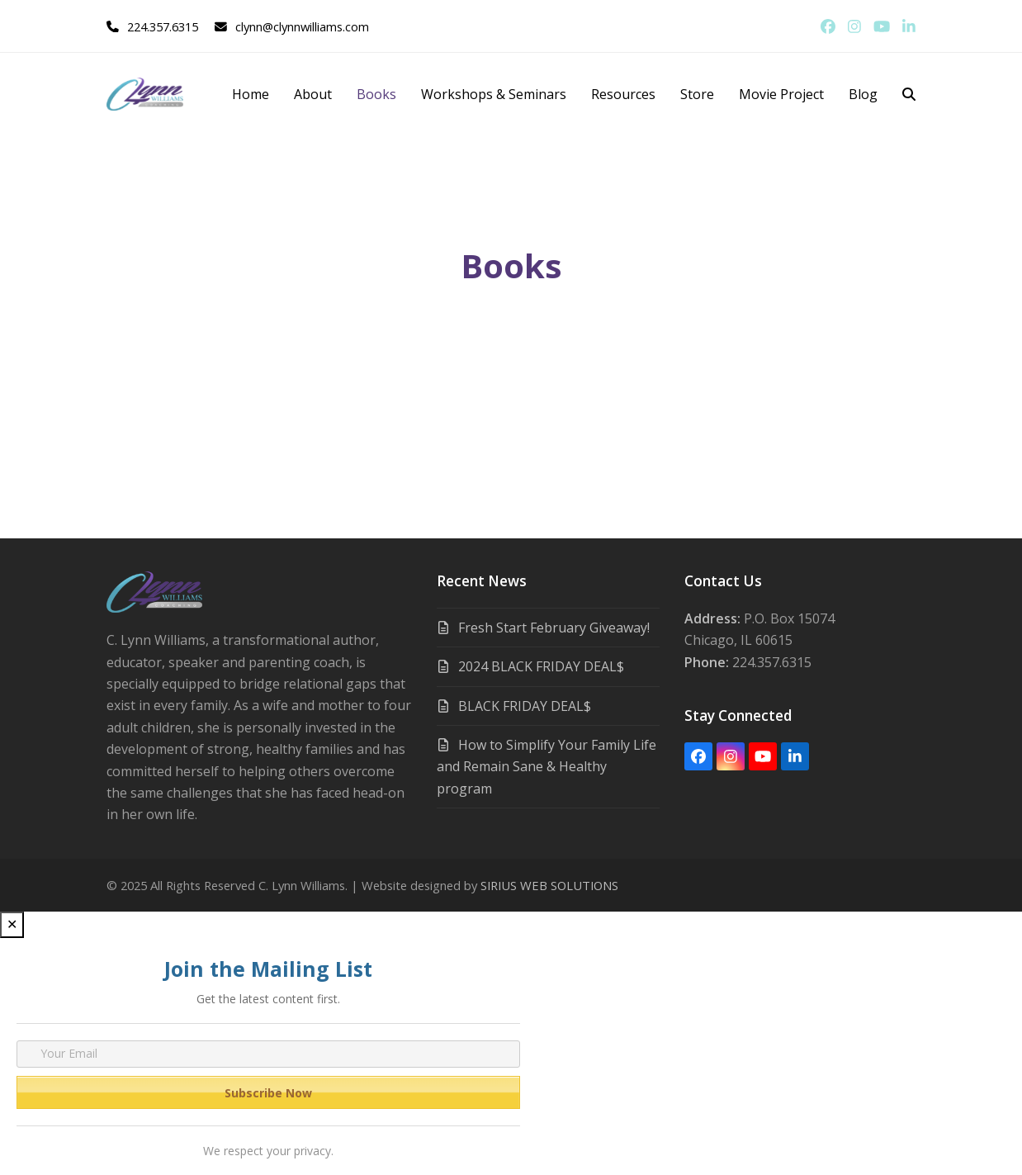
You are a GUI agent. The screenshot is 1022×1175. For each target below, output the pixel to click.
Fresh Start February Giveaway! (554, 627)
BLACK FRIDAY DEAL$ (524, 706)
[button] (909, 94)
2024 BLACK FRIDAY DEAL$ (541, 666)
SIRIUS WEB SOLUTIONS (549, 885)
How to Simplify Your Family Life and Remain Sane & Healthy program (546, 767)
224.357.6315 (162, 26)
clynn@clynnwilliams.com (302, 26)
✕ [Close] (12, 924)
